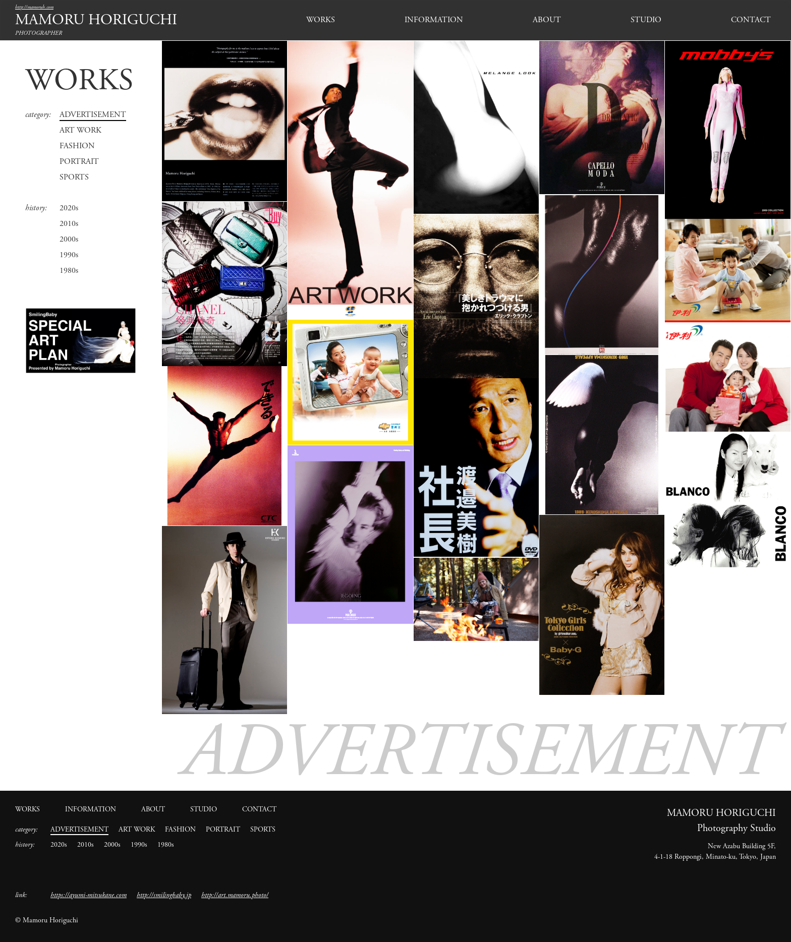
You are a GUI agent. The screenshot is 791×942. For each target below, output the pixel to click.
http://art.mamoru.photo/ (234, 895)
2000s (69, 239)
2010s (69, 223)
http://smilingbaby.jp (164, 895)
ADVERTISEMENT (93, 114)
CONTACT (751, 20)
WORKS (320, 20)
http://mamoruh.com (34, 7)
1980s (69, 270)
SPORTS (74, 177)
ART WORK (80, 130)
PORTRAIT (79, 161)
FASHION (77, 146)
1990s (69, 255)
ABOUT (547, 20)
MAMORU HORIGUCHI (96, 20)
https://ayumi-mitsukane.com (88, 895)
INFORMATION (434, 20)
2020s (69, 208)
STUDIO (646, 20)
